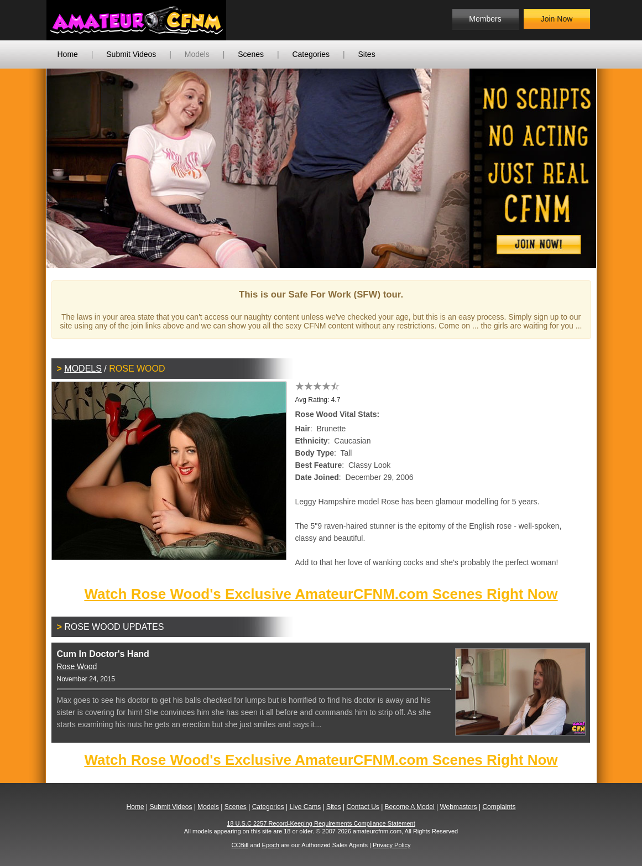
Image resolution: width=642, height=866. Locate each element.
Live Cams (305, 807)
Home (68, 54)
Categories (311, 54)
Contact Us (362, 807)
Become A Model (410, 807)
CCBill (240, 845)
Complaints (498, 807)
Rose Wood (77, 666)
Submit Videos (131, 54)
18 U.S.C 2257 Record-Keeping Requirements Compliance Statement (321, 823)
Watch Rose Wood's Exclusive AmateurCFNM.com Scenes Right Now (320, 594)
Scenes (251, 54)
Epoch (270, 845)
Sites (366, 54)
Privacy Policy (391, 845)
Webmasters (458, 807)
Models (197, 54)
